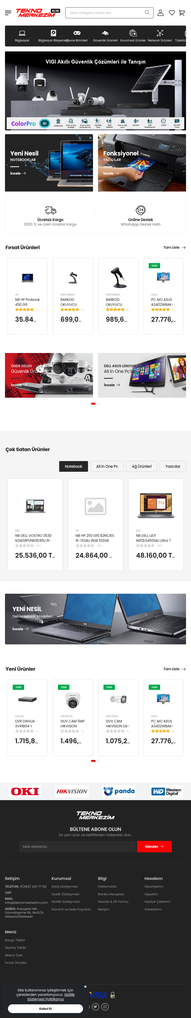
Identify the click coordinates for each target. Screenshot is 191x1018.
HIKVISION (66, 716)
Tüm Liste (171, 247)
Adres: (10, 908)
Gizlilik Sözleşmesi (65, 901)
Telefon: (12, 886)
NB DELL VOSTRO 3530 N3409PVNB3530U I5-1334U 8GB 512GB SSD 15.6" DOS (33, 543)
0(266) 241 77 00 (33, 886)
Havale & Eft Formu (113, 901)
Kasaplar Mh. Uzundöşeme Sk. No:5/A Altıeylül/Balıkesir (24, 912)
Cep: (8, 892)
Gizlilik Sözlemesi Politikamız (51, 997)
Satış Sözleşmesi (64, 886)
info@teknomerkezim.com (26, 902)
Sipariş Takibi (15, 947)
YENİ (154, 265)
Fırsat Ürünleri (16, 962)
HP (16, 295)
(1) (38, 310)
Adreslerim (153, 909)
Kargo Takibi (15, 940)
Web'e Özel (14, 955)
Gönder (154, 846)
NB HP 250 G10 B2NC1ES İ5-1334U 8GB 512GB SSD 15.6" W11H (95, 540)
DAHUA (19, 716)
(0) (38, 546)
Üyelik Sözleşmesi (65, 894)
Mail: (9, 898)
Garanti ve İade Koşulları (71, 909)
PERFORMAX (67, 295)
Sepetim (151, 894)
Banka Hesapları (111, 894)
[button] (93, 403)
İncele (15, 173)
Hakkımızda (107, 886)
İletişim (103, 909)
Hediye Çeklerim (157, 901)
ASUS (154, 295)
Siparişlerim (153, 886)
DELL (17, 531)
